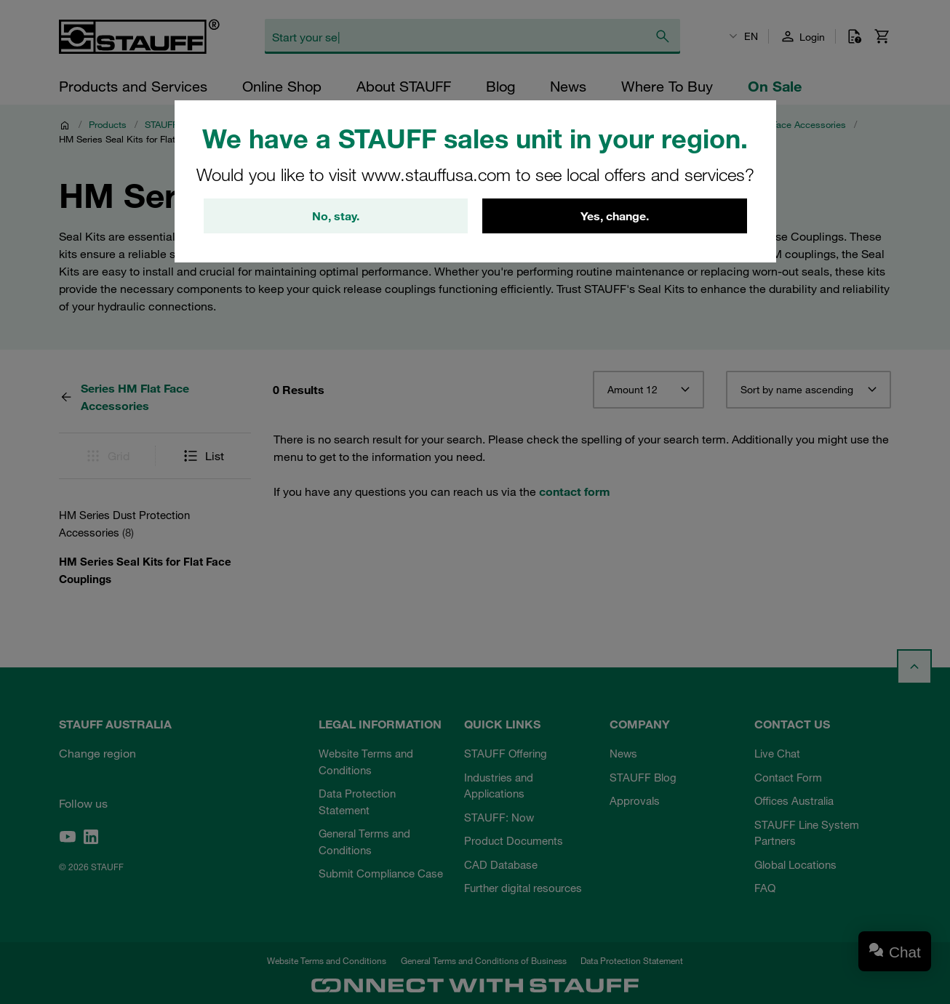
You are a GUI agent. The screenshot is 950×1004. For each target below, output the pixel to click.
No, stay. (335, 216)
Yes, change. (614, 216)
